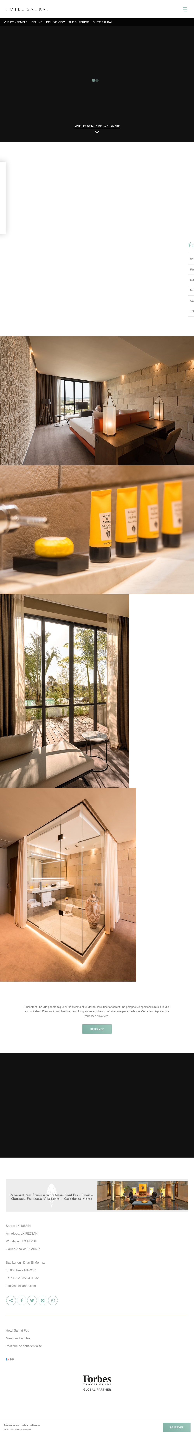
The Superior (78, 22)
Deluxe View (55, 22)
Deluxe (36, 22)
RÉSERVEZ (97, 1029)
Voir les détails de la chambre (97, 126)
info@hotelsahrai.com (21, 1285)
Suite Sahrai (102, 22)
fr (12, 1359)
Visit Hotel (99, 1197)
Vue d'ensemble (16, 22)
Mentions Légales (18, 1338)
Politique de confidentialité (24, 1346)
